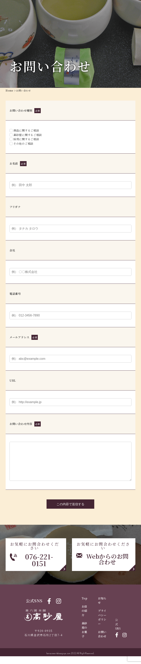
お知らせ (102, 608)
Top (84, 606)
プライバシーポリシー (102, 624)
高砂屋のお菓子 (84, 637)
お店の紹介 (84, 618)
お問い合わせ (102, 642)
